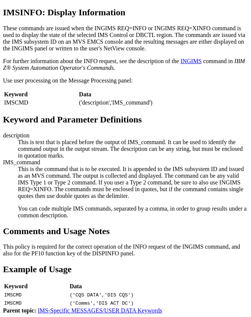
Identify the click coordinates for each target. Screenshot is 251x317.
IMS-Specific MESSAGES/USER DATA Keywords (100, 310)
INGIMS (191, 61)
